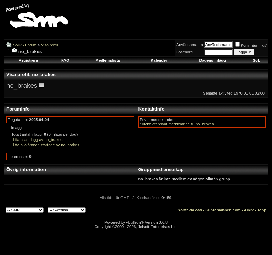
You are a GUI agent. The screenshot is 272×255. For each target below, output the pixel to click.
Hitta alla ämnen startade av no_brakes (45, 145)
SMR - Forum (24, 45)
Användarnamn (189, 44)
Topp (261, 210)
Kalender (159, 60)
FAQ (65, 60)
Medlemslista (107, 60)
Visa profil (49, 45)
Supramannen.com (222, 210)
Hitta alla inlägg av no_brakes (36, 139)
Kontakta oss (189, 210)
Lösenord (184, 52)
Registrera (28, 60)
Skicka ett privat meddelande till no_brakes (177, 124)
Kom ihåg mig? (251, 45)
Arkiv (249, 210)
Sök (256, 60)
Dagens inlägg (212, 60)
